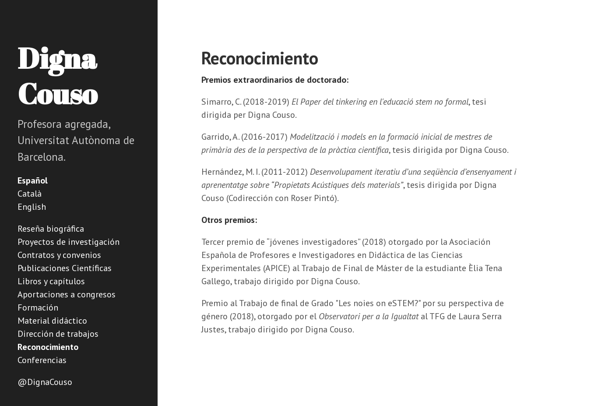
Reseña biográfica (51, 228)
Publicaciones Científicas (65, 268)
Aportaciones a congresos (67, 294)
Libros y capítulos (51, 281)
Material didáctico (52, 320)
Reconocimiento (48, 347)
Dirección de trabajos (58, 333)
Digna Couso (57, 76)
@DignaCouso (45, 382)
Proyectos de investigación (69, 241)
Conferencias (42, 360)
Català (30, 193)
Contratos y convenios (59, 255)
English (32, 206)
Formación (38, 307)
